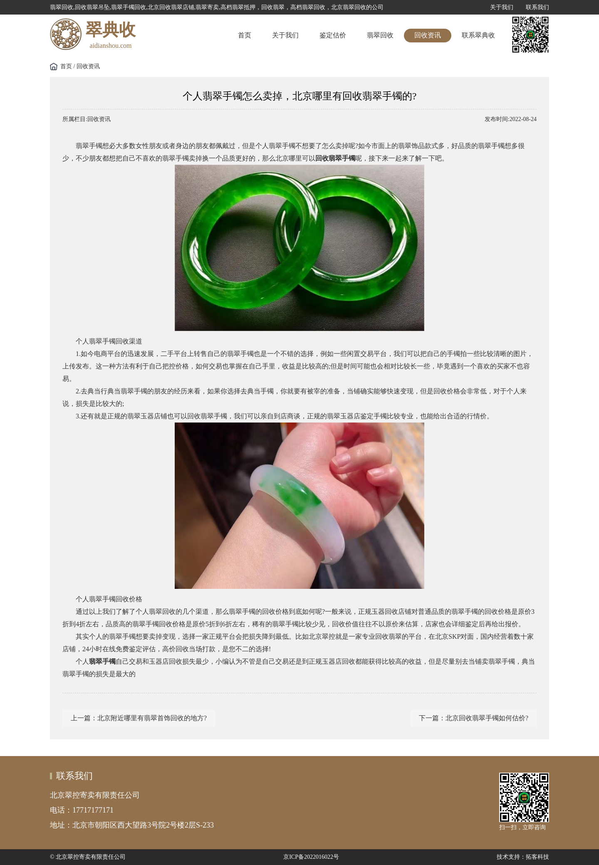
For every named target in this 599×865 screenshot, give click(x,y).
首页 (244, 35)
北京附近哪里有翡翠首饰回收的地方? (152, 718)
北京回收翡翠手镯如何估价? (487, 718)
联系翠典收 (478, 35)
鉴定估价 (332, 35)
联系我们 (537, 7)
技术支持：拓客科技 (523, 857)
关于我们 (501, 7)
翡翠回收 (380, 35)
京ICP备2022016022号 (311, 857)
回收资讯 (427, 35)
